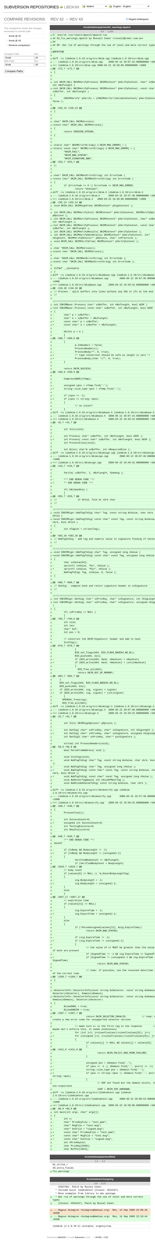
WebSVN (62, 1237)
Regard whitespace (139, 19)
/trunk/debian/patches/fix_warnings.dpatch (107, 27)
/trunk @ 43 (15, 40)
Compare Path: (11, 54)
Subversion (79, 1237)
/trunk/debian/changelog (100, 1179)
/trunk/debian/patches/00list (100, 1156)
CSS (106, 1237)
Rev (36, 54)
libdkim (71, 7)
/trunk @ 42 (15, 36)
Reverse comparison (19, 45)
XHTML (98, 1237)
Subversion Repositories (31, 7)
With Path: (9, 61)
